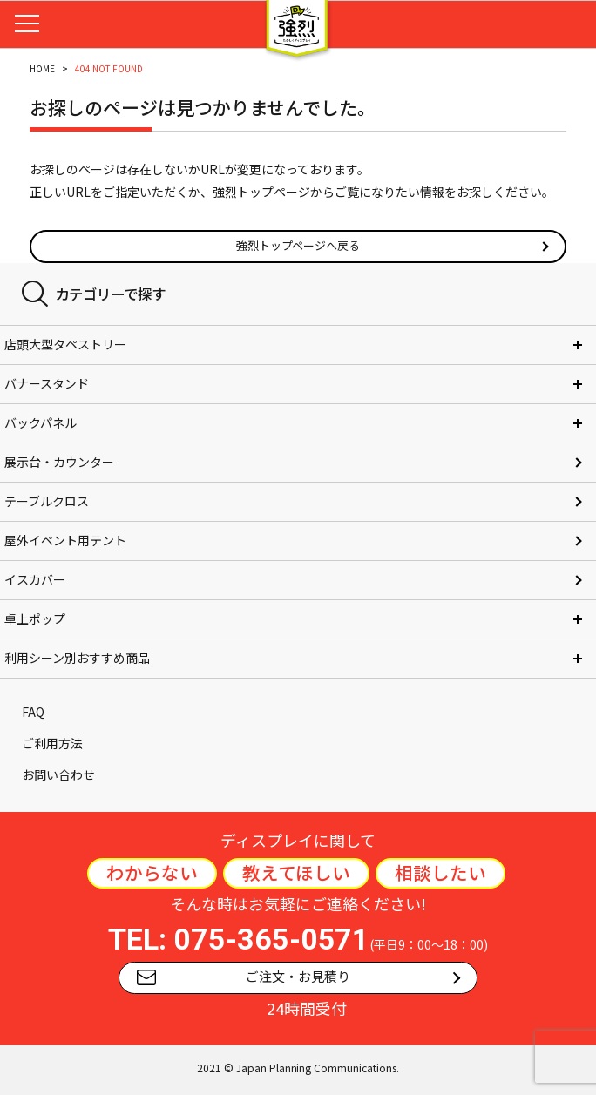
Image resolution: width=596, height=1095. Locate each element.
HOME (42, 68)
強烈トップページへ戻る (298, 245)
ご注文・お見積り (243, 976)
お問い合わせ (58, 774)
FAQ (33, 711)
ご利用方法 (52, 743)
